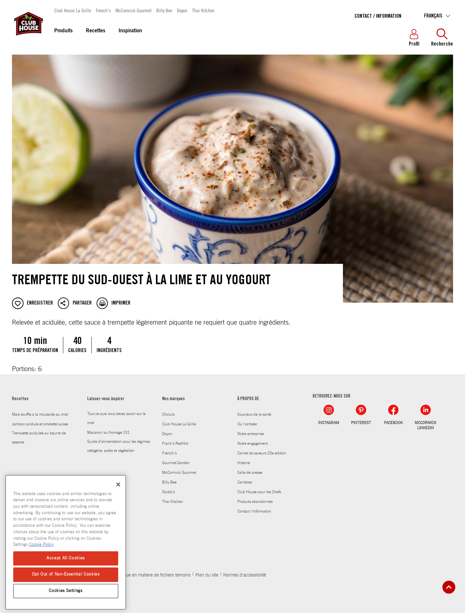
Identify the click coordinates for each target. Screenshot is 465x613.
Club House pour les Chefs (259, 492)
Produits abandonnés (255, 502)
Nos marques (173, 399)
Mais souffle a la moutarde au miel (40, 414)
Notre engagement (252, 443)
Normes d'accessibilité (244, 575)
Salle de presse (249, 472)
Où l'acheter (247, 424)
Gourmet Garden (176, 463)
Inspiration (130, 31)
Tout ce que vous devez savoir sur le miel (116, 418)
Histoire (243, 463)
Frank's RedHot (175, 443)
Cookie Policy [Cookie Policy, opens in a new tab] (41, 545)
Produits (63, 31)
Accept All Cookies (65, 558)
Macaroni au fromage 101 (108, 432)
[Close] (118, 484)
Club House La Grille (72, 10)
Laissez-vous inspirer (105, 399)
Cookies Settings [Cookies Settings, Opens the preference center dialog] (66, 591)
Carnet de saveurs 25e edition (261, 453)
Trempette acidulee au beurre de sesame (39, 437)
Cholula (168, 414)
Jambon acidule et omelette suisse (40, 424)
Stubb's (168, 492)
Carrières (244, 482)
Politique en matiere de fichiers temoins (152, 575)
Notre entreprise (250, 434)
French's (103, 10)
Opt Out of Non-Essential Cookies (66, 574)
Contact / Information (378, 16)
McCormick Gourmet (133, 10)
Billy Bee (164, 10)
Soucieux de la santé (254, 414)
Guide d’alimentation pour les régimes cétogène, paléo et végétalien (118, 446)
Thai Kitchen (203, 10)
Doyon (182, 10)
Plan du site (206, 575)
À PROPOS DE (248, 399)
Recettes (95, 31)
